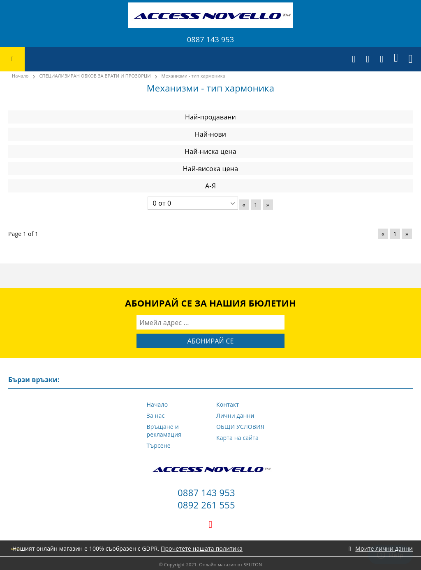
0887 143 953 (210, 39)
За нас (156, 415)
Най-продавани (210, 116)
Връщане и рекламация (164, 430)
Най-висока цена (210, 168)
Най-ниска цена (210, 151)
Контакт (227, 404)
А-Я (210, 185)
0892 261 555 (206, 505)
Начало (157, 404)
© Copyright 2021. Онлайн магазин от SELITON (210, 564)
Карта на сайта (237, 438)
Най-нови (210, 134)
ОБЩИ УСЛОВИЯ (240, 426)
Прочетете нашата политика (202, 548)
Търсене (159, 445)
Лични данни (235, 415)
